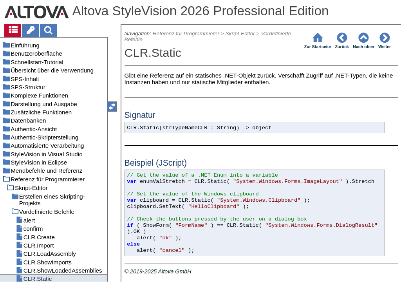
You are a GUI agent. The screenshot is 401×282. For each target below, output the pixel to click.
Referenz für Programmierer (186, 33)
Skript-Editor (240, 33)
